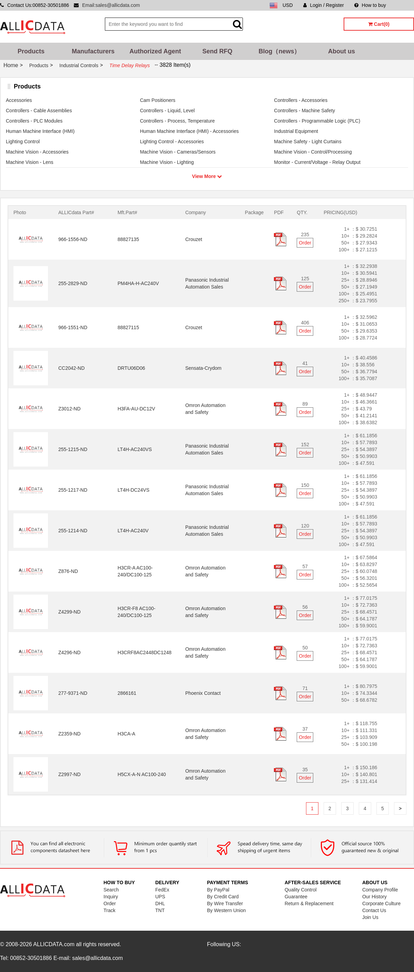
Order (305, 242)
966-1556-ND (72, 239)
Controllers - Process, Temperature (177, 121)
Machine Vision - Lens (29, 162)
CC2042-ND (71, 368)
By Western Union (226, 910)
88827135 (128, 239)
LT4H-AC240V (133, 530)
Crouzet (193, 239)
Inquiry (110, 896)
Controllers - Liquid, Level (167, 110)
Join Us (370, 917)
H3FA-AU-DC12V (136, 408)
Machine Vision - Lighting (167, 162)
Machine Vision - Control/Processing (313, 152)
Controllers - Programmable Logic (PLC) (317, 121)
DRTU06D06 (131, 368)
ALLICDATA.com (53, 944)
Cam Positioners (158, 100)
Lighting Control (23, 141)
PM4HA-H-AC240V (138, 283)
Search (111, 889)
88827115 (128, 327)
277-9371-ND (72, 693)
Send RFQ (217, 51)
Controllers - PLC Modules (34, 121)
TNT (160, 910)
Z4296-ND (69, 652)
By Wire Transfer (225, 903)
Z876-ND (68, 571)
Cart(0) (379, 24)
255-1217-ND (72, 490)
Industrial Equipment (296, 131)
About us (341, 51)
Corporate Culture (381, 903)
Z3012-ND (69, 408)
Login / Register (323, 5)
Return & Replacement (309, 903)
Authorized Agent (155, 51)
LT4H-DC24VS (133, 490)
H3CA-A (126, 733)
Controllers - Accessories (300, 100)
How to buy (370, 5)
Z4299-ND (69, 612)
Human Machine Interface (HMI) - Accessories (189, 131)
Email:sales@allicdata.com (111, 5)
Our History (374, 896)
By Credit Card (223, 896)
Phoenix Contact (203, 693)
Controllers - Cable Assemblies (39, 110)
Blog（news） (279, 51)
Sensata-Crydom (203, 368)
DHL (160, 903)
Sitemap (405, 5)
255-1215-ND (72, 449)
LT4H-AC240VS (135, 449)
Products (31, 51)
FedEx (162, 889)
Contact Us (374, 910)
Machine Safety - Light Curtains (307, 141)
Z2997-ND (69, 774)
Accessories (19, 100)
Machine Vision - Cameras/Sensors (178, 152)
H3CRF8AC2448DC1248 (144, 652)
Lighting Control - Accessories (172, 141)
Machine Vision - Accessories (37, 152)
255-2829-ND (72, 283)
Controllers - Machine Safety (304, 110)
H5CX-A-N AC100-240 (142, 774)
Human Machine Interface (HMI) (40, 131)
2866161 (127, 693)
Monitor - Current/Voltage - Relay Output (317, 162)
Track (109, 910)
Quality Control (301, 889)
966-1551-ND (72, 327)
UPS (160, 896)
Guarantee (296, 896)
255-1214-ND (72, 530)
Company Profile (380, 889)
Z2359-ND (69, 733)
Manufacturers (93, 51)
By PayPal (218, 889)
